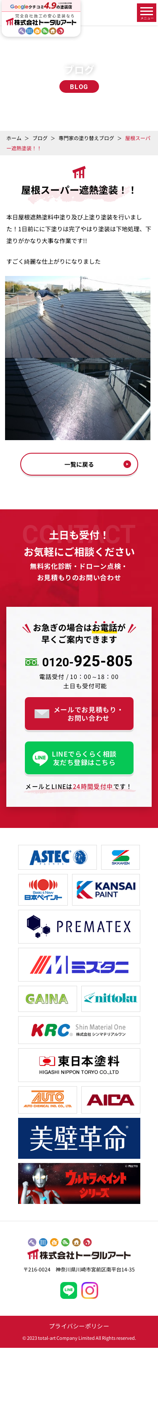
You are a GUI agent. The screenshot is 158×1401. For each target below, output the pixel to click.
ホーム (13, 137)
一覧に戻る (79, 464)
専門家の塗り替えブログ (86, 137)
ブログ (40, 137)
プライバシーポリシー (79, 1326)
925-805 (87, 662)
